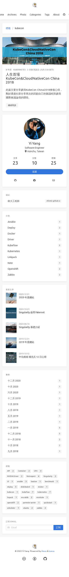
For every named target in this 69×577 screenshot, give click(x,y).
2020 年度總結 (26, 297)
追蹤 (34, 171)
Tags (47, 14)
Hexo (44, 551)
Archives (12, 14)
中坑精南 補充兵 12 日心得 (32, 357)
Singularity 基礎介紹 (29, 327)
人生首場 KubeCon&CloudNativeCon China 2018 (32, 78)
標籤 (8, 28)
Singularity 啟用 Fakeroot (32, 312)
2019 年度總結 (26, 342)
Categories (35, 14)
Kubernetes (19, 70)
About (56, 14)
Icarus (51, 551)
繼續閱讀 (12, 105)
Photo (23, 14)
